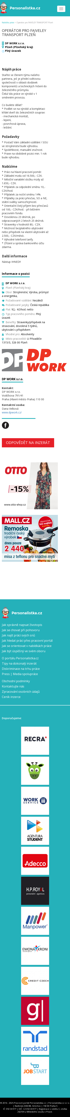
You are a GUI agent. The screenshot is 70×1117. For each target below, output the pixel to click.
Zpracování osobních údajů (21, 692)
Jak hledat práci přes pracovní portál (27, 641)
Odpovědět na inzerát (28, 442)
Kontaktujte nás (13, 686)
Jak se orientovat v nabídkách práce (27, 646)
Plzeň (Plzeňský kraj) (19, 47)
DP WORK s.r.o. (15, 43)
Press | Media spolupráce (20, 674)
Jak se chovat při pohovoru (21, 630)
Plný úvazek (13, 51)
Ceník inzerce (11, 697)
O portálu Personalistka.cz (20, 658)
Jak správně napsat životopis (22, 625)
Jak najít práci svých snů (18, 635)
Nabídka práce (8, 22)
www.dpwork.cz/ (12, 412)
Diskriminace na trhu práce (21, 669)
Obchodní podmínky (16, 681)
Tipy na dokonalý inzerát (19, 663)
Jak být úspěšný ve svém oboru (23, 651)
